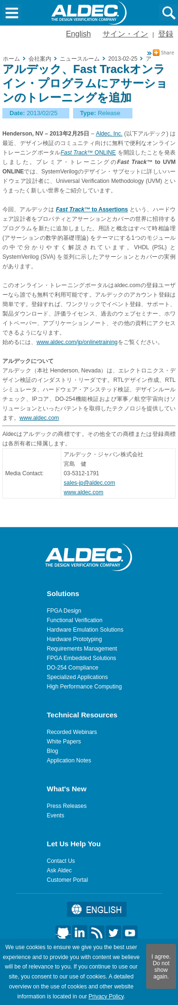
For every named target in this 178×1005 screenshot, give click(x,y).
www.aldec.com (39, 418)
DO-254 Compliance (73, 667)
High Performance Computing (84, 686)
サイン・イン (125, 34)
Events (56, 815)
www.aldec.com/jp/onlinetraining (77, 342)
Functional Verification (75, 620)
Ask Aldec (59, 870)
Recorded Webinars (72, 732)
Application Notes (69, 760)
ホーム (11, 58)
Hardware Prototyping (74, 639)
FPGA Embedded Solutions (81, 658)
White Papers (64, 741)
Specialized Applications (77, 677)
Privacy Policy (105, 996)
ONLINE (88, 152)
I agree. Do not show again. (161, 966)
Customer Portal (67, 880)
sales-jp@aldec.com (89, 483)
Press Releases (67, 806)
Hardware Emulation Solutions (85, 629)
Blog (52, 751)
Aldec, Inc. (109, 133)
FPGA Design (64, 610)
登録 (165, 34)
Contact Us (61, 861)
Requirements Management (82, 648)
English (78, 34)
